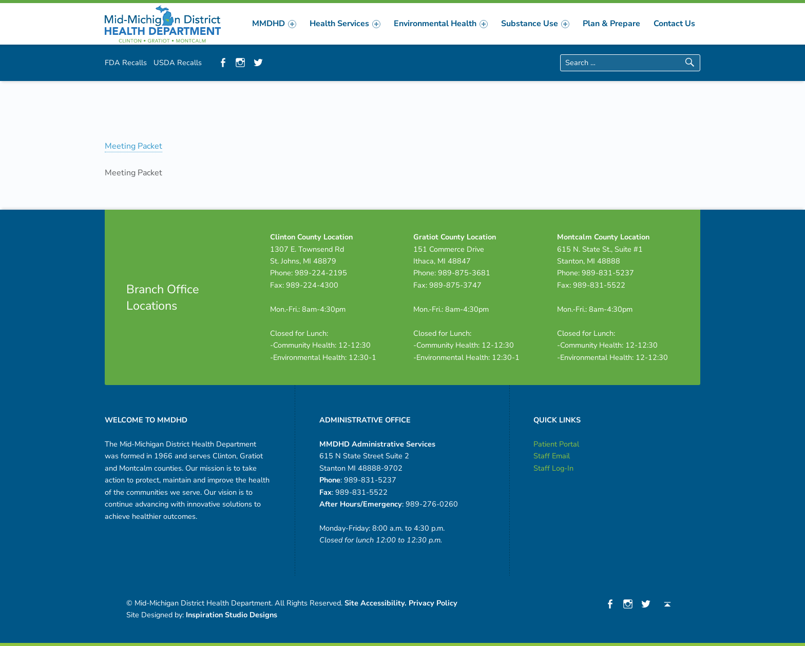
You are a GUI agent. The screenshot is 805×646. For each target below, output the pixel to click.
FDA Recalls (126, 62)
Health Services (345, 23)
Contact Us (674, 23)
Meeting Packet (133, 146)
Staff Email (551, 456)
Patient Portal (556, 444)
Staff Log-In (553, 468)
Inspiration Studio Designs (231, 615)
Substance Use (535, 23)
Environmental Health (441, 23)
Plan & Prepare (611, 23)
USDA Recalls (178, 62)
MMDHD (274, 23)
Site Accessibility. (375, 603)
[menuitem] (274, 23)
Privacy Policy (433, 603)
